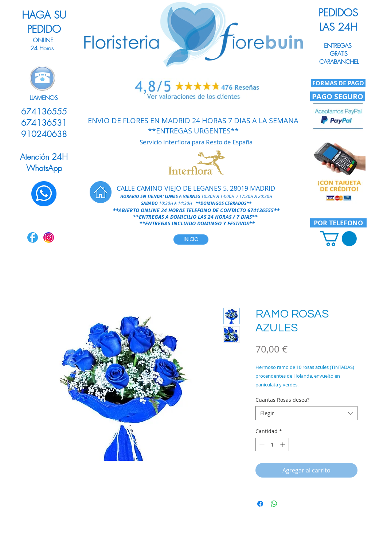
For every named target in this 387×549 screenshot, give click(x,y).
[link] (338, 238)
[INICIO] (190, 239)
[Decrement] (261, 444)
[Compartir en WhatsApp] (274, 503)
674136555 (260, 210)
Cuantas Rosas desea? (282, 399)
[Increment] (283, 444)
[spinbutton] (272, 444)
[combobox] (306, 413)
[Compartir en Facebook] (260, 503)
